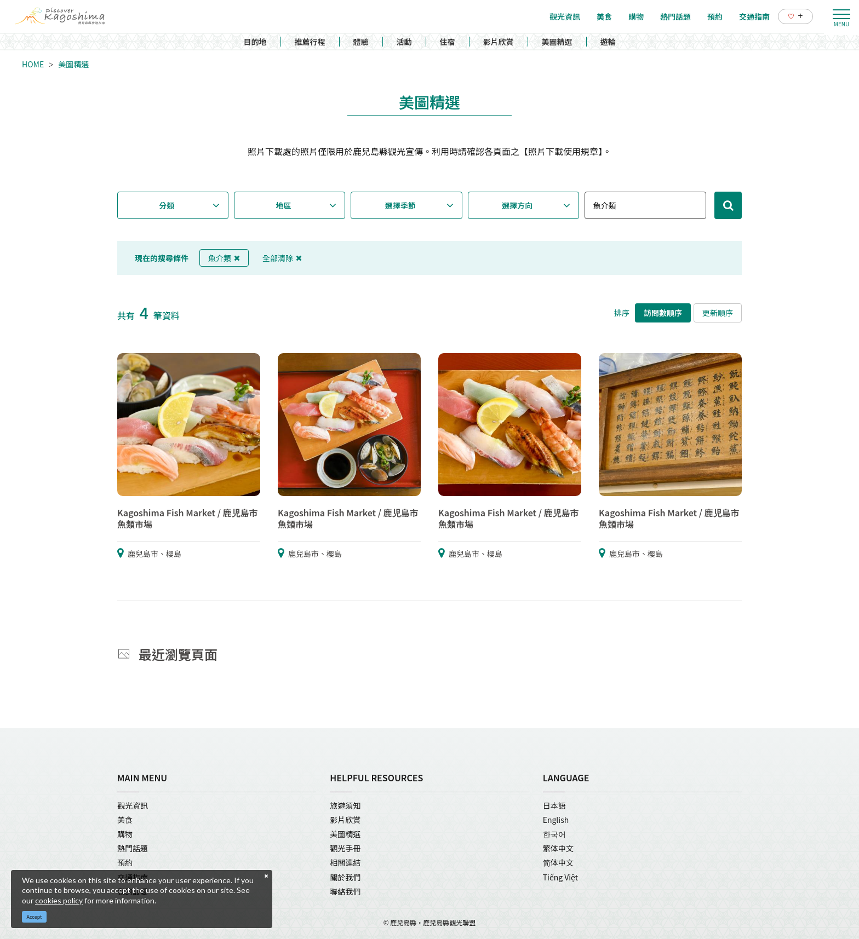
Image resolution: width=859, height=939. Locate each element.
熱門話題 (132, 848)
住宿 (447, 42)
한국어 (554, 833)
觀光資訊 (132, 805)
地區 (283, 205)
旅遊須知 (345, 805)
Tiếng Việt (560, 877)
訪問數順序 (663, 312)
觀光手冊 (345, 848)
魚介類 (224, 257)
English (556, 819)
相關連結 (345, 862)
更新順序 (717, 312)
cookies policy (59, 900)
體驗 (361, 42)
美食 (125, 819)
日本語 (554, 805)
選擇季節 (400, 205)
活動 (404, 42)
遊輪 (608, 42)
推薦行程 (310, 42)
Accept (34, 916)
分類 (166, 205)
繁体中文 (558, 848)
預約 (125, 862)
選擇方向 (517, 205)
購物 (125, 833)
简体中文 (558, 862)
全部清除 (282, 257)
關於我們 (345, 877)
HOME (33, 64)
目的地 (255, 42)
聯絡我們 (345, 891)
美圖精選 (557, 42)
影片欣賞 (498, 42)
